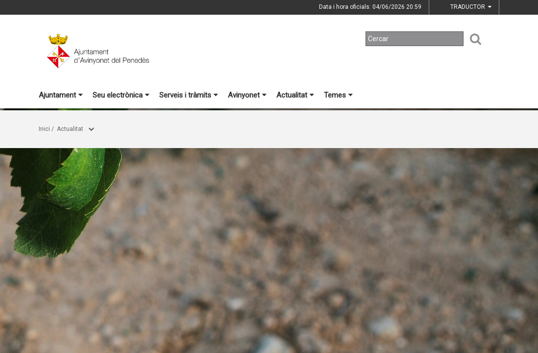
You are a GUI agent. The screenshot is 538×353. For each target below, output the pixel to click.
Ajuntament (61, 95)
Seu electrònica (121, 95)
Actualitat (295, 95)
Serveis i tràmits (188, 95)
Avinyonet (247, 95)
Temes (338, 95)
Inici (44, 129)
